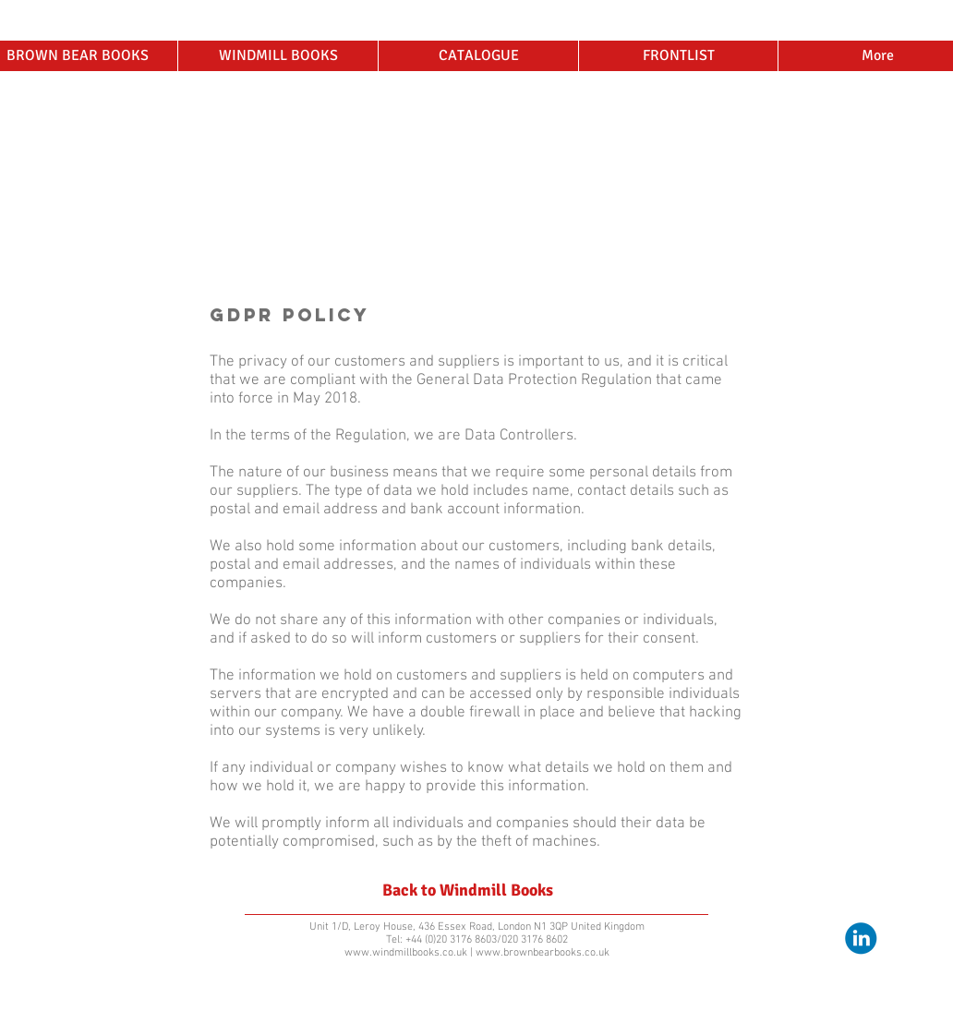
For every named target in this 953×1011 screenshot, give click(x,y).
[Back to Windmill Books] (467, 891)
